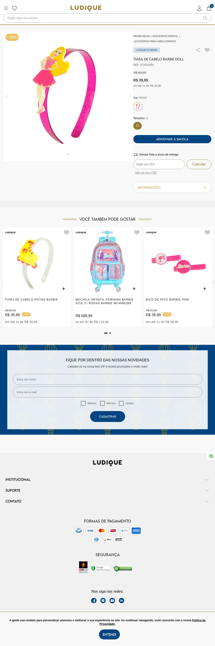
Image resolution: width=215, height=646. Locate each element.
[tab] (106, 333)
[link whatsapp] (211, 456)
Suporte (107, 490)
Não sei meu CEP (146, 172)
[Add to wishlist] (207, 50)
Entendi (109, 634)
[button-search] (204, 17)
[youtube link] (112, 600)
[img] (130, 96)
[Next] (213, 282)
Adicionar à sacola (172, 139)
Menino (91, 403)
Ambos (129, 403)
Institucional (107, 479)
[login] (199, 8)
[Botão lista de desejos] (14, 8)
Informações (172, 187)
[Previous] (1, 282)
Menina (110, 403)
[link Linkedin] (121, 600)
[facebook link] (94, 600)
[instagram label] (103, 600)
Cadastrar (107, 416)
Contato (107, 501)
